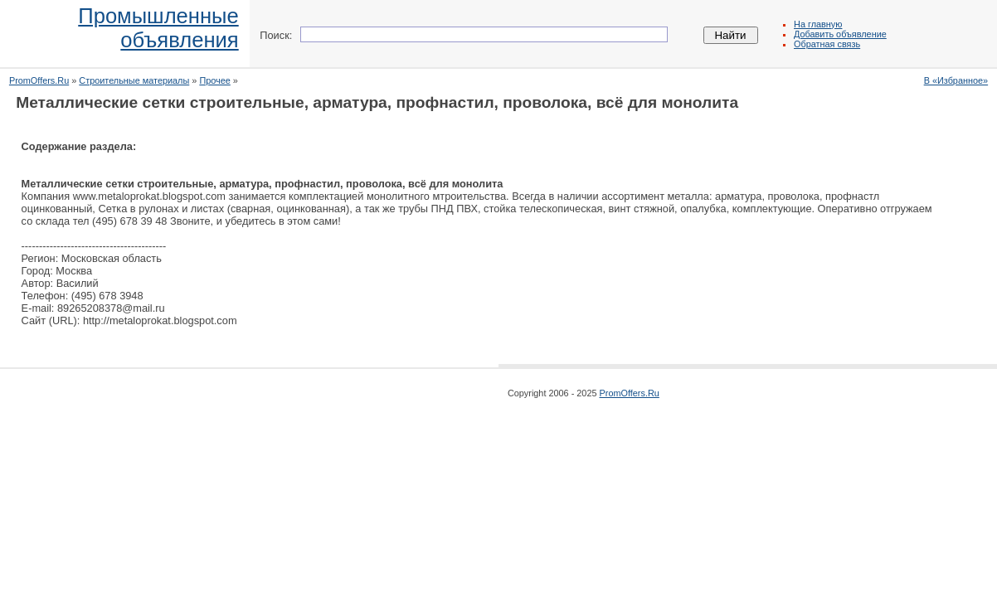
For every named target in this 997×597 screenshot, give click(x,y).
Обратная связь (827, 44)
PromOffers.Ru (39, 80)
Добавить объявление (840, 34)
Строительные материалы (134, 80)
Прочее (214, 80)
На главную (818, 24)
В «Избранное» (956, 80)
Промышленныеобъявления (158, 27)
